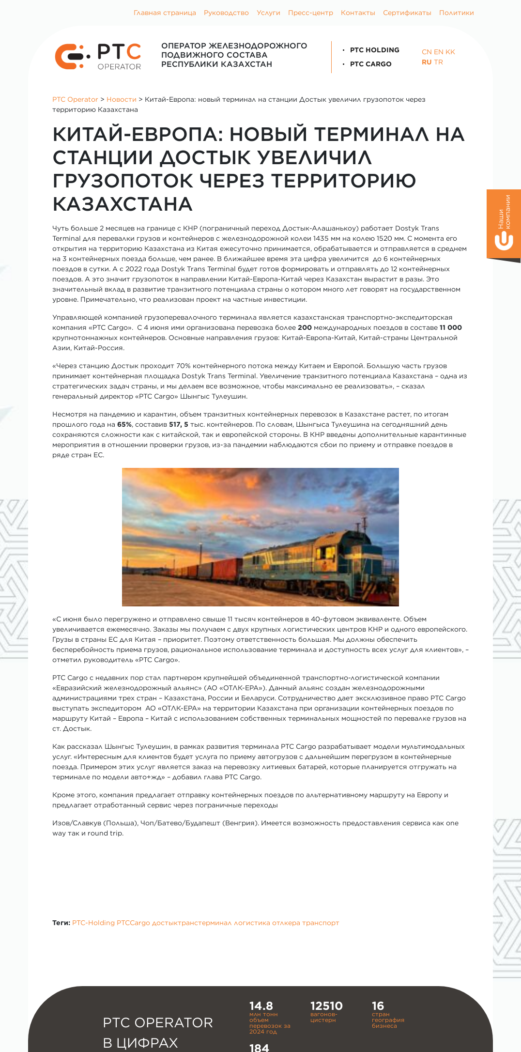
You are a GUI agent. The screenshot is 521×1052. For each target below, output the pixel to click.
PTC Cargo (365, 64)
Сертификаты (407, 12)
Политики (456, 12)
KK (450, 51)
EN (439, 51)
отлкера (286, 922)
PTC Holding (369, 50)
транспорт (320, 922)
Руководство (226, 12)
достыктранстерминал (192, 922)
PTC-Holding (93, 922)
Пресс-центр (310, 12)
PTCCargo (133, 922)
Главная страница (165, 12)
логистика (252, 922)
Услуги (268, 12)
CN (427, 51)
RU (427, 62)
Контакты (358, 12)
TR (438, 62)
